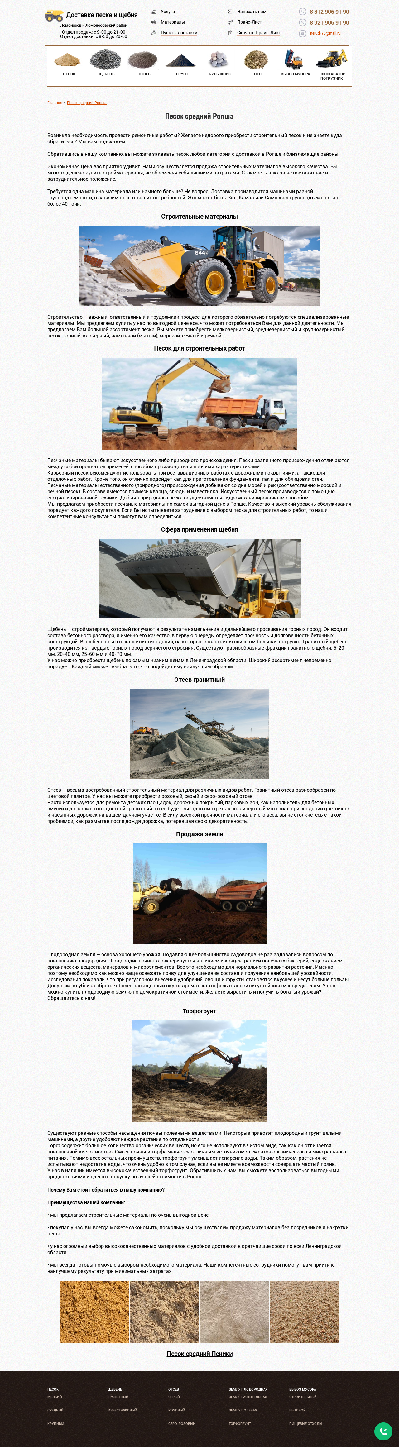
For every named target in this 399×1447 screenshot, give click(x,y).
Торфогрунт (240, 1424)
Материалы (173, 22)
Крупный (55, 1424)
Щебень (115, 1389)
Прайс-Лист (249, 22)
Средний (55, 1410)
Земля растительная (248, 1397)
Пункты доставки (179, 32)
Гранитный (118, 1397)
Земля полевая (243, 1410)
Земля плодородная (248, 1389)
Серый (174, 1397)
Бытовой (297, 1410)
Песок (53, 1389)
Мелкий (54, 1397)
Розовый (176, 1410)
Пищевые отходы (305, 1424)
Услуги (168, 11)
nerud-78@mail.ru (325, 33)
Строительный (303, 1397)
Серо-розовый (181, 1424)
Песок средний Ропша (87, 103)
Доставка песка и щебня (101, 15)
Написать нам (251, 11)
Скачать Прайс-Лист (258, 32)
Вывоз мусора (302, 1389)
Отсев (173, 1389)
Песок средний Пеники (200, 1354)
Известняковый (122, 1410)
